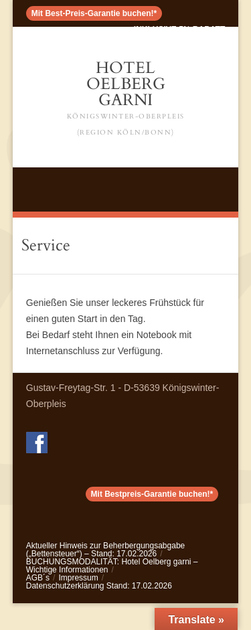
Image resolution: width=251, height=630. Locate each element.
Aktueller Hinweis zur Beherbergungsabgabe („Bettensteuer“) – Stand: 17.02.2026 (105, 549)
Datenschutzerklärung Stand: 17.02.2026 (99, 585)
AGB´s (38, 577)
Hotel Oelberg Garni (126, 99)
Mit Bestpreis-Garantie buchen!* (152, 494)
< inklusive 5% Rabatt (176, 29)
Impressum (78, 577)
